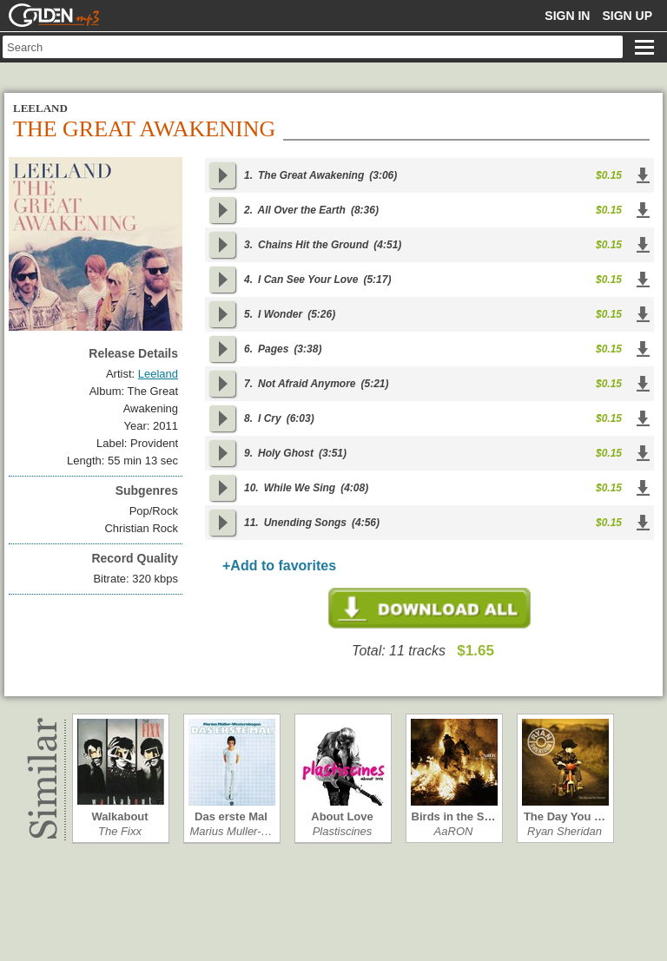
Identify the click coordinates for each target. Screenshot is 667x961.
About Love (342, 816)
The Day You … (564, 816)
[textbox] (313, 47)
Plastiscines (343, 831)
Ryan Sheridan (564, 831)
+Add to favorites (279, 565)
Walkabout (119, 816)
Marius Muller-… (230, 831)
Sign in (567, 16)
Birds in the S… (454, 816)
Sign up (627, 16)
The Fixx (120, 831)
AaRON (453, 831)
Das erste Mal (231, 816)
